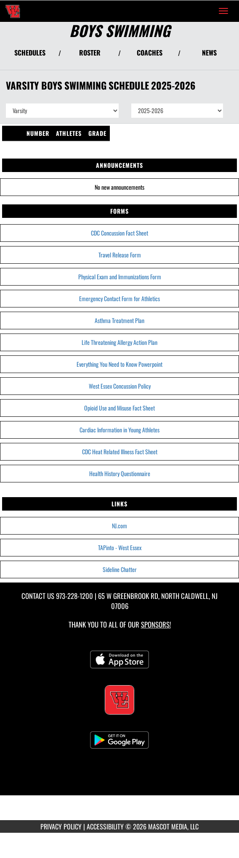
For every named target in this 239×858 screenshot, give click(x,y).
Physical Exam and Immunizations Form (119, 276)
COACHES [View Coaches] (149, 52)
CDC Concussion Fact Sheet (119, 232)
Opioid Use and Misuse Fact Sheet (119, 407)
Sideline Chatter (120, 569)
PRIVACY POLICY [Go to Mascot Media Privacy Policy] (61, 826)
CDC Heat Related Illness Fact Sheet (119, 451)
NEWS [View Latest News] (209, 52)
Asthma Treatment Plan (119, 320)
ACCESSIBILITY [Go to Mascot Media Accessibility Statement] (105, 826)
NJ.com (119, 525)
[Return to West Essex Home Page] (12, 10)
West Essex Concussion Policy (120, 385)
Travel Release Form (119, 254)
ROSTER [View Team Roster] (90, 52)
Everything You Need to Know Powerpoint (119, 364)
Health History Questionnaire (119, 473)
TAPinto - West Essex (119, 547)
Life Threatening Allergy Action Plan (119, 342)
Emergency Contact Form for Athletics (119, 298)
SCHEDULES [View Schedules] (29, 52)
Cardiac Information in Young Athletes (119, 429)
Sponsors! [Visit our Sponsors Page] (156, 624)
